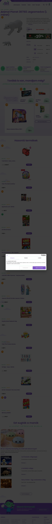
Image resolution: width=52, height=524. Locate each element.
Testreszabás (26, 267)
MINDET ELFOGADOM (39, 267)
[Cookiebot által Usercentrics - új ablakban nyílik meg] (42, 255)
